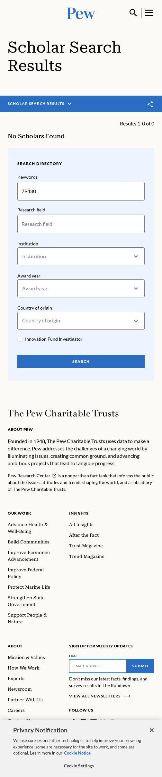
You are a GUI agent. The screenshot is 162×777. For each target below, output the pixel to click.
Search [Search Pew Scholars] (81, 361)
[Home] (63, 413)
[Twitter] (102, 722)
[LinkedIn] (93, 722)
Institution (27, 243)
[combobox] (22, 256)
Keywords (27, 177)
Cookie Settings (79, 768)
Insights (79, 513)
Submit (140, 665)
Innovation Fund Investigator (54, 339)
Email (73, 655)
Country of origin (34, 308)
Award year (28, 275)
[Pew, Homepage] (81, 12)
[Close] (152, 733)
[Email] (98, 666)
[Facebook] (73, 722)
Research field (31, 209)
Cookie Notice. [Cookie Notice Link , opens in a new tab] (78, 755)
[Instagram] (83, 722)
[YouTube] (112, 722)
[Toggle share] (150, 104)
